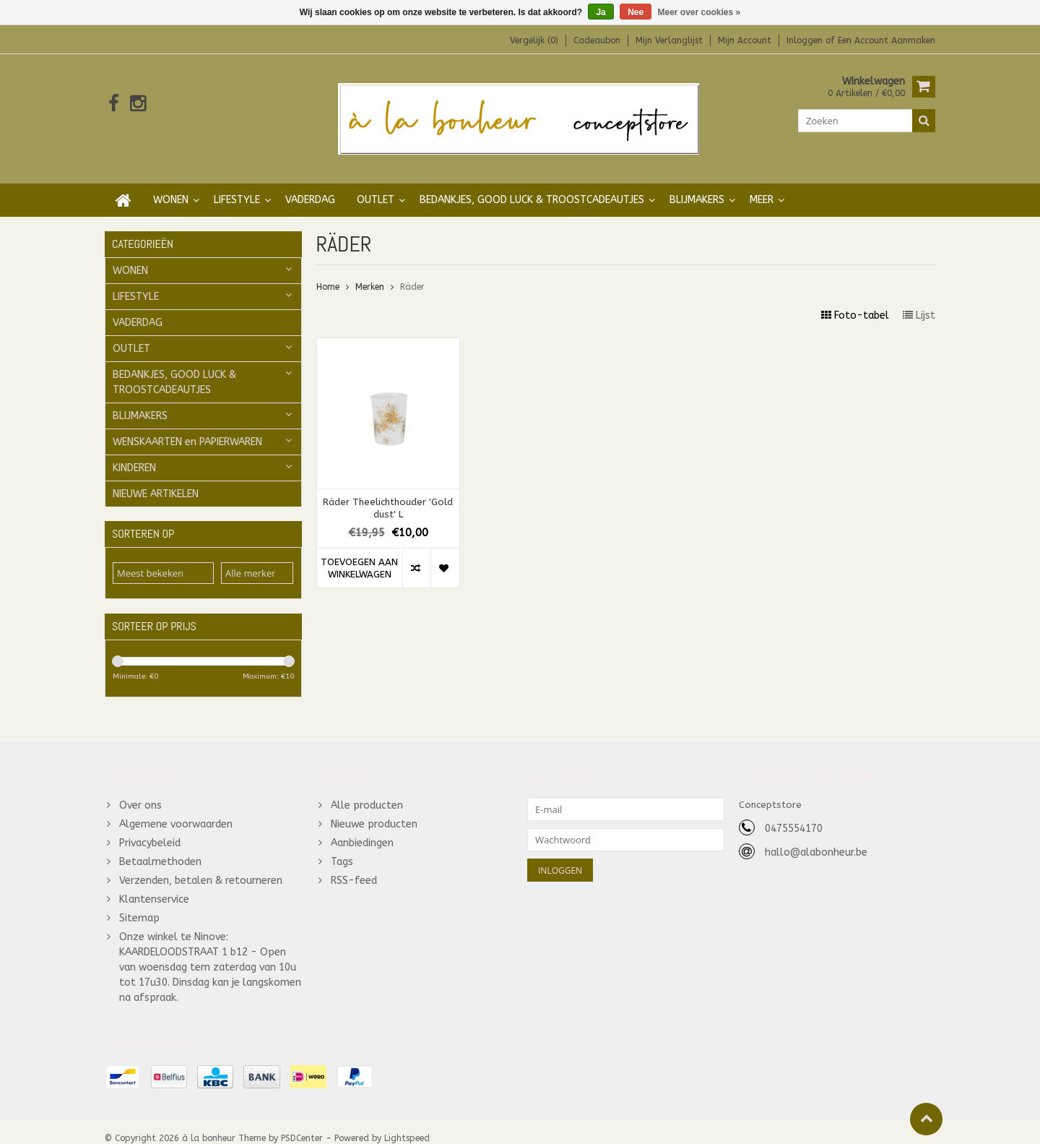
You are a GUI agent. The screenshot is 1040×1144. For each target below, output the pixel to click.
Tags (342, 849)
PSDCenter (302, 1127)
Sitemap (139, 905)
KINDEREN (134, 453)
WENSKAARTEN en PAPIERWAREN (187, 427)
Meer (762, 185)
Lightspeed (407, 1127)
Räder (412, 272)
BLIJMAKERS (697, 185)
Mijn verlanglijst (669, 40)
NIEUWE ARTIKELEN (156, 479)
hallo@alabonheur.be (816, 839)
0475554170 (794, 815)
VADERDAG (310, 185)
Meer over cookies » (699, 12)
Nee (636, 12)
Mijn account (744, 40)
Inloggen (806, 40)
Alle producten (367, 792)
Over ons (140, 792)
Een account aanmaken (886, 40)
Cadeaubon (596, 40)
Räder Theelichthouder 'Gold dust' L (388, 493)
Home (327, 272)
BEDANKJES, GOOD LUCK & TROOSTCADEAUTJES (532, 185)
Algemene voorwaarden (176, 811)
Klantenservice (154, 886)
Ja (600, 12)
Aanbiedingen (362, 830)
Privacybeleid (150, 830)
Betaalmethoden (160, 849)
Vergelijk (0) (534, 40)
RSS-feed (354, 867)
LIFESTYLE (237, 185)
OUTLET (375, 185)
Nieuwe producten (374, 811)
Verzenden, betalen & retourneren (200, 867)
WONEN (170, 185)
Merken (369, 272)
